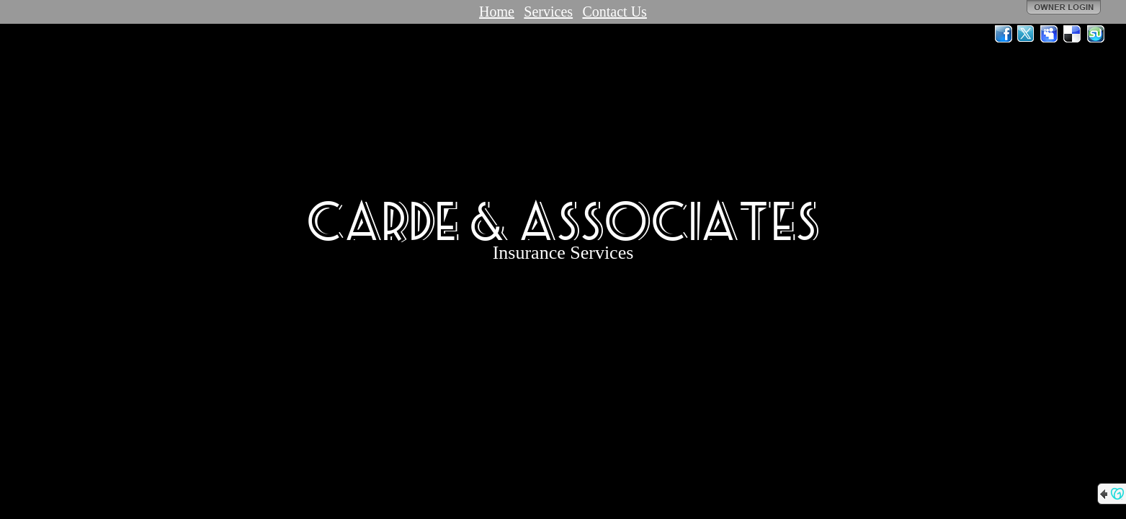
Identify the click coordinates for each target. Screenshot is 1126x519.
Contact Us (614, 11)
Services (548, 11)
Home (496, 11)
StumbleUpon (1096, 34)
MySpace (1050, 34)
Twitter (1026, 34)
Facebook (1003, 34)
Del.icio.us (1073, 34)
